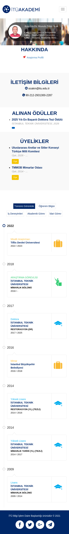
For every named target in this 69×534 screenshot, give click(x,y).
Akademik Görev (36, 213)
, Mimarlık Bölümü (49, 37)
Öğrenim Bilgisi (47, 206)
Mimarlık (36, 38)
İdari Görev (55, 213)
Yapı (34, 32)
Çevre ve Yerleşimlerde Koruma (49, 32)
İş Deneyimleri (15, 213)
